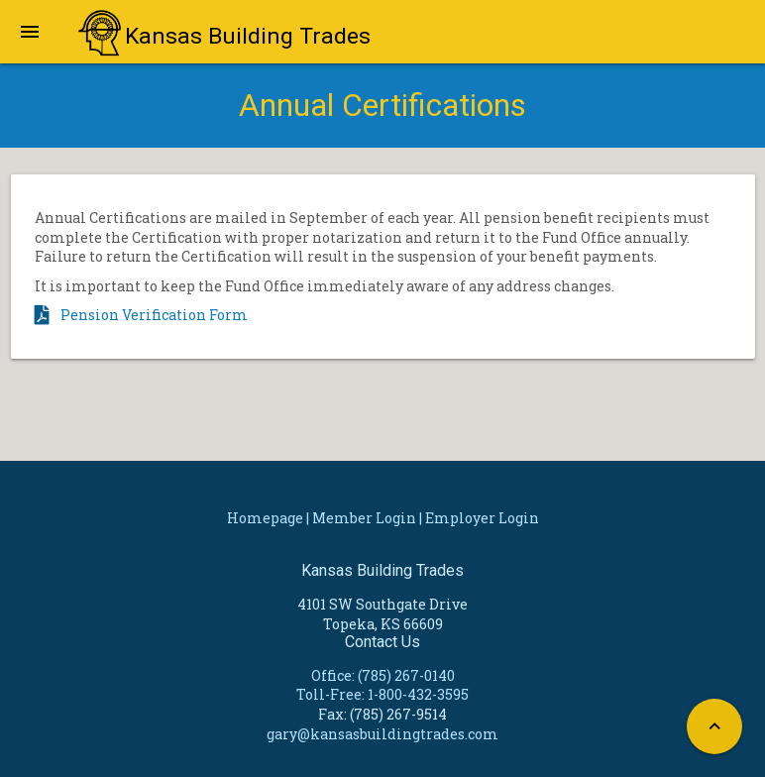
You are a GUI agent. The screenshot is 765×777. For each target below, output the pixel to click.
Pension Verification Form (154, 314)
